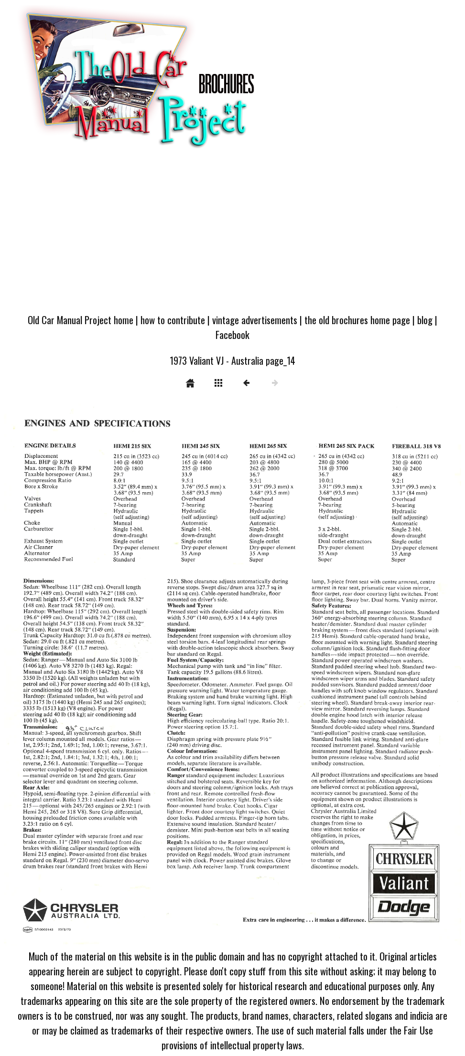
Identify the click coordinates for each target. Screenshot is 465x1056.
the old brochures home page (357, 319)
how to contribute (173, 319)
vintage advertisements (254, 319)
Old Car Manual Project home (80, 319)
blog (425, 319)
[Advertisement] (232, 235)
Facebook (232, 334)
